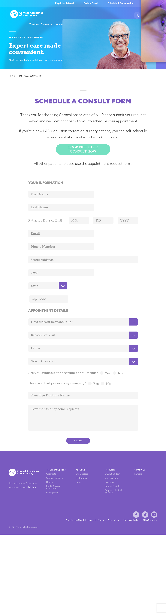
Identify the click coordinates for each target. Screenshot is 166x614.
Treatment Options (39, 24)
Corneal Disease (56, 461)
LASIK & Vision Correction (55, 471)
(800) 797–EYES (153, 3)
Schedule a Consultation (30, 82)
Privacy (99, 507)
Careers (77, 24)
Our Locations (123, 24)
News (91, 24)
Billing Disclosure (148, 507)
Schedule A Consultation (121, 3)
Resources (103, 24)
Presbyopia (53, 476)
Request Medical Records (113, 475)
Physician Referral (64, 3)
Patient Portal (90, 3)
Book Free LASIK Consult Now (83, 156)
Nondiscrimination (129, 507)
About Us (61, 24)
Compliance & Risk (72, 507)
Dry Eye (52, 465)
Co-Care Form (112, 461)
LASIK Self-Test (112, 457)
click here (33, 470)
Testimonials (82, 461)
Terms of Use (112, 507)
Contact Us (139, 453)
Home (12, 82)
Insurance (110, 465)
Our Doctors (82, 457)
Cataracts (53, 457)
